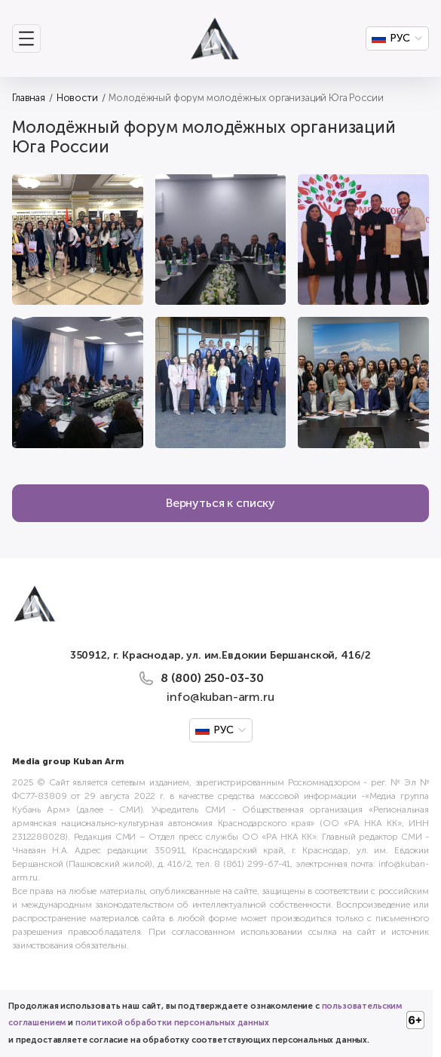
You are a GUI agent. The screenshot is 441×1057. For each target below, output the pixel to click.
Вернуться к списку (220, 503)
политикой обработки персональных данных (172, 1023)
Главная (28, 98)
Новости (77, 98)
